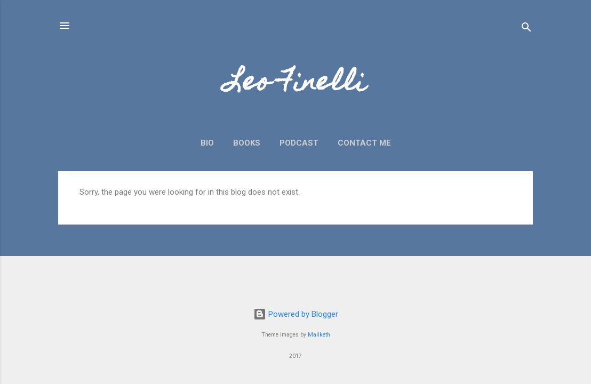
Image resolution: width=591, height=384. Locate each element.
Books (246, 143)
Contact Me (364, 143)
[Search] (526, 29)
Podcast (298, 143)
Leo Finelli (295, 84)
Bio (207, 143)
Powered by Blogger (295, 314)
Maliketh (319, 334)
